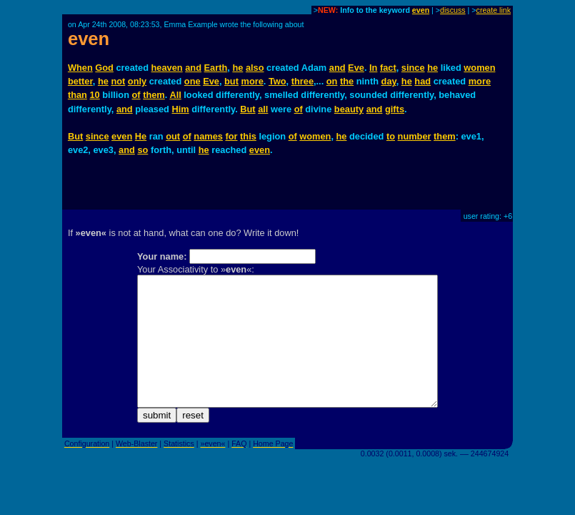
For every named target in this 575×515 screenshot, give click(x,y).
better (80, 81)
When (80, 67)
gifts (394, 109)
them (154, 94)
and (193, 67)
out (173, 136)
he (237, 67)
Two (277, 81)
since (413, 67)
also (255, 67)
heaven (167, 67)
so (142, 149)
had (422, 81)
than (77, 94)
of (136, 94)
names (208, 136)
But (247, 109)
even (420, 10)
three (302, 81)
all (263, 109)
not (118, 81)
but (231, 81)
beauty (349, 109)
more (252, 81)
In (373, 67)
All (175, 94)
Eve (356, 67)
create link (493, 10)
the (347, 81)
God (104, 67)
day (388, 81)
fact (388, 67)
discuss (453, 10)
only (137, 81)
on (332, 81)
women (479, 67)
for (231, 136)
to (390, 136)
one (192, 81)
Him (180, 109)
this (248, 136)
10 (94, 94)
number (414, 136)
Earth (216, 67)
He (140, 136)
